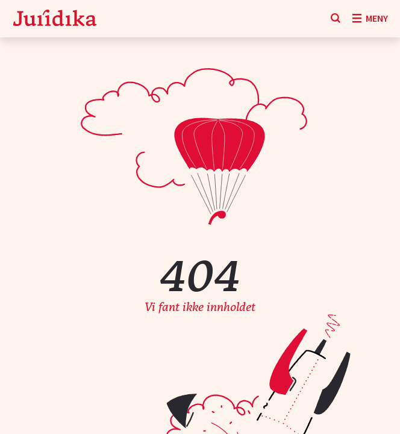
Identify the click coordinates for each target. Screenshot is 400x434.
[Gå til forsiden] (55, 19)
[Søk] (335, 18)
